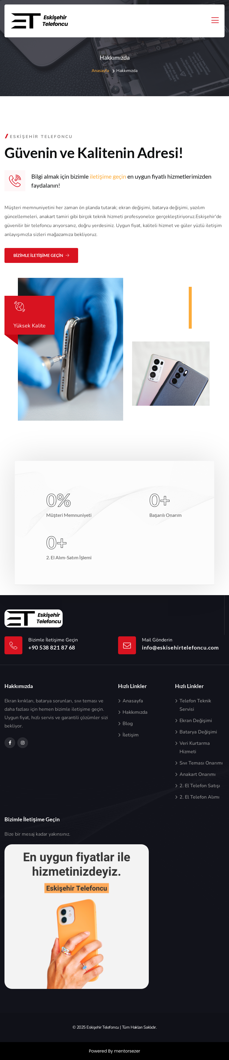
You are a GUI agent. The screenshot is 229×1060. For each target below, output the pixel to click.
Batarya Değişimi (198, 732)
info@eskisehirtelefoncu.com (180, 647)
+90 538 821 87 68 (51, 647)
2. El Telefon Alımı (199, 797)
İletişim (131, 735)
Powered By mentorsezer (114, 1051)
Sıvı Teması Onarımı (201, 763)
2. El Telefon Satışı (200, 785)
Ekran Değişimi (196, 720)
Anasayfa (100, 70)
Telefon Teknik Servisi (195, 705)
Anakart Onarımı (198, 774)
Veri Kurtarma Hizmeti (195, 747)
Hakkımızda (135, 712)
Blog (128, 723)
